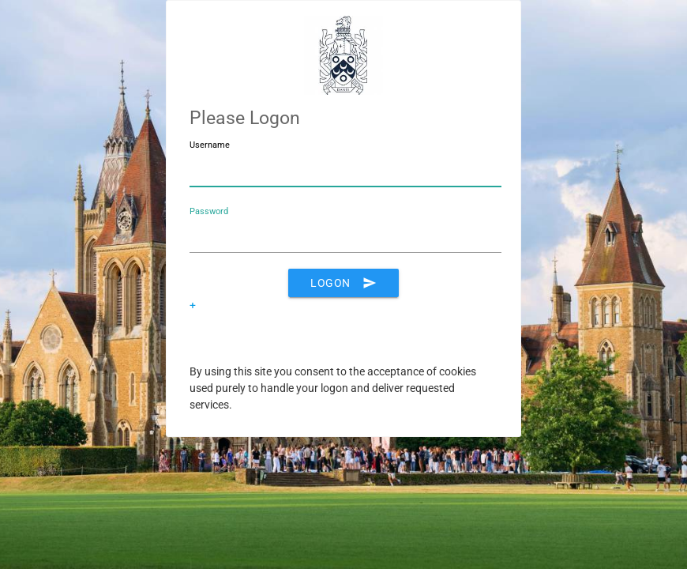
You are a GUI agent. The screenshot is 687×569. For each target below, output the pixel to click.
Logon (343, 283)
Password (209, 211)
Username (210, 145)
